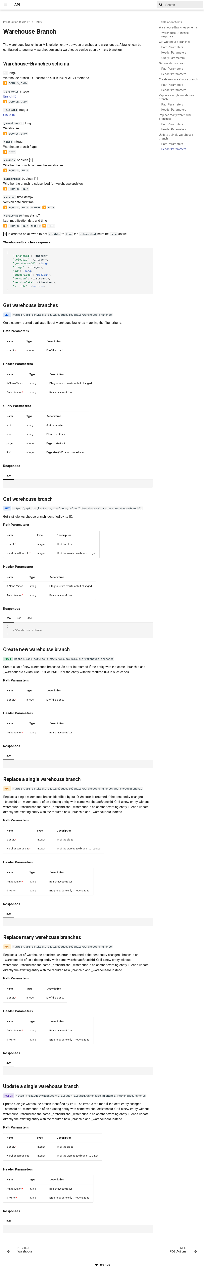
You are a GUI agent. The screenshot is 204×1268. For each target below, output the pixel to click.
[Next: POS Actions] (182, 1251)
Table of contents (170, 22)
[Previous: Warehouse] (21, 1251)
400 (19, 618)
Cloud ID (9, 115)
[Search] (180, 4)
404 (29, 618)
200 (8, 475)
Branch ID (10, 96)
